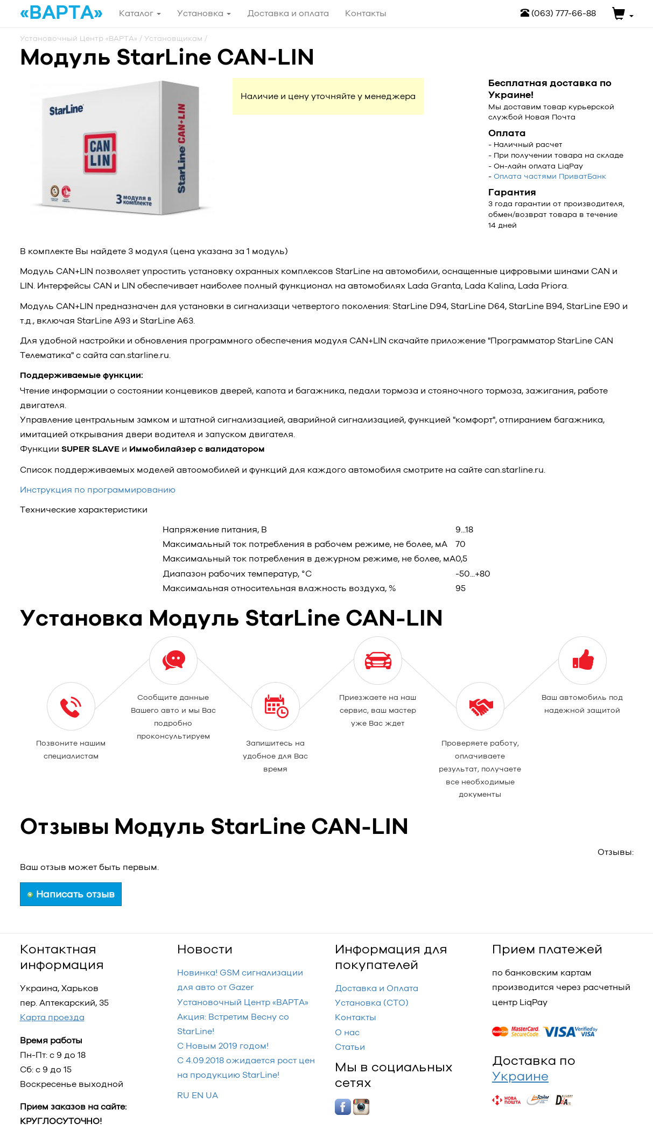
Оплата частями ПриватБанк (550, 176)
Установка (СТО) (372, 1003)
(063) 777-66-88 (558, 13)
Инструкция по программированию (97, 490)
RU (183, 1095)
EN (197, 1095)
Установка (204, 13)
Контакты (355, 1017)
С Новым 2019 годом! (223, 1046)
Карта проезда (52, 1017)
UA (212, 1095)
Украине (520, 1076)
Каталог (140, 13)
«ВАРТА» (61, 13)
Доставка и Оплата (376, 988)
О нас (347, 1032)
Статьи (350, 1047)
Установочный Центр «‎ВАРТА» (242, 1002)
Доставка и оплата (288, 13)
